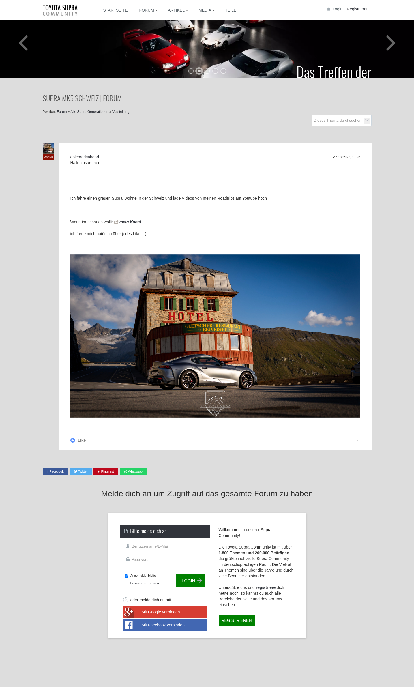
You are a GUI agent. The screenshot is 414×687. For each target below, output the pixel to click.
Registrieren (357, 9)
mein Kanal (130, 222)
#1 (358, 439)
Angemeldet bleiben (144, 575)
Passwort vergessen (144, 583)
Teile (230, 10)
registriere (266, 587)
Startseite (115, 10)
